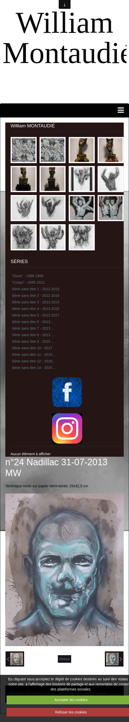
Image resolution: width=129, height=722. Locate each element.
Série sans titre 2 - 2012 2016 (35, 296)
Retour (64, 659)
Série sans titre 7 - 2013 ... (33, 328)
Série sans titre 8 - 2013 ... (33, 335)
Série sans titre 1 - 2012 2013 (35, 289)
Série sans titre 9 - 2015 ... (33, 341)
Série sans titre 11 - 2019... (33, 355)
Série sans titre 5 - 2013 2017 (35, 315)
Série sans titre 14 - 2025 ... (34, 368)
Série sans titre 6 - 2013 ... (33, 322)
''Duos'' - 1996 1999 (27, 276)
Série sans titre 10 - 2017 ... (34, 348)
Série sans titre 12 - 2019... (33, 361)
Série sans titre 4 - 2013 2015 (35, 309)
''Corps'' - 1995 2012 (28, 282)
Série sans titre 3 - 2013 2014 (35, 302)
